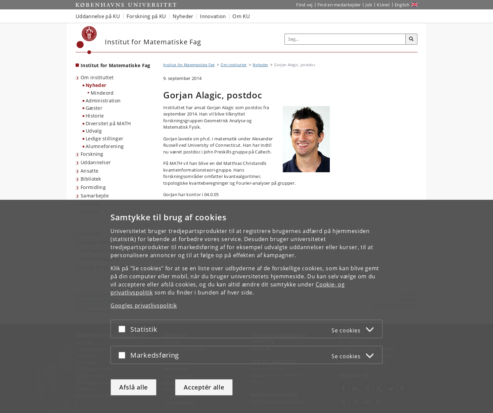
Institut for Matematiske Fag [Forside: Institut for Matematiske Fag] (115, 65)
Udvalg (94, 131)
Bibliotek (91, 179)
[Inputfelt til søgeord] (345, 39)
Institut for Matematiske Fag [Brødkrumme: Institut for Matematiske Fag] (189, 64)
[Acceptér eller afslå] (124, 328)
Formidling (93, 187)
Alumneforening (105, 146)
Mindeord (102, 93)
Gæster (94, 108)
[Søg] (411, 39)
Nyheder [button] (183, 16)
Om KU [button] (241, 16)
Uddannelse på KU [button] (98, 16)
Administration (103, 100)
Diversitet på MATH (108, 123)
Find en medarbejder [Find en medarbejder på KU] (339, 5)
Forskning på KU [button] (146, 16)
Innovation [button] (213, 16)
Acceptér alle (204, 387)
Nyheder (96, 85)
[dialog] (246, 306)
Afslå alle (133, 387)
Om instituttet (97, 77)
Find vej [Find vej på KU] (304, 5)
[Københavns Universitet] (87, 40)
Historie (95, 115)
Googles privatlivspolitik (143, 305)
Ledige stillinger (104, 138)
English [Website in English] (402, 5)
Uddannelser (96, 162)
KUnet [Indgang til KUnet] (383, 5)
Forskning (92, 154)
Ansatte (89, 171)
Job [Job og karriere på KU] (368, 5)
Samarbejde (95, 195)
